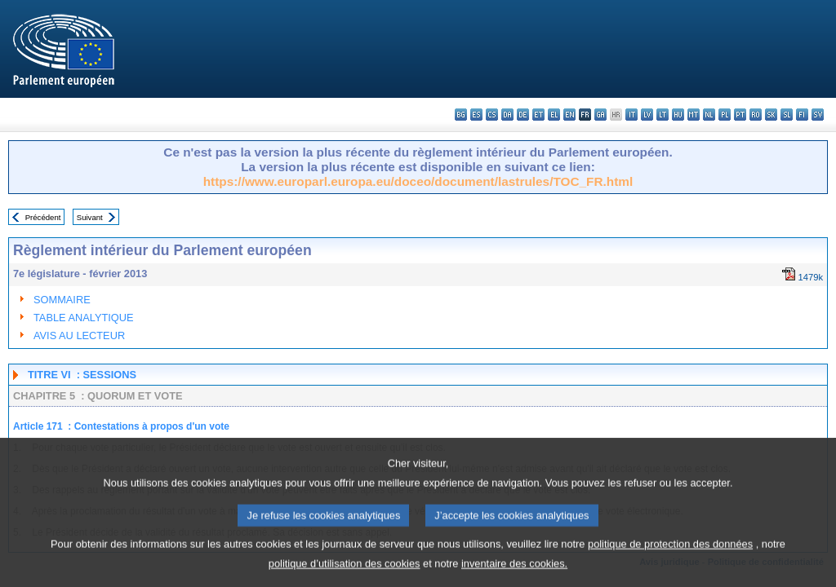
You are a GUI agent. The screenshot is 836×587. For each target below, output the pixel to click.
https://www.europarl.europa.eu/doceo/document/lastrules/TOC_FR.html (418, 181)
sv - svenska (818, 114)
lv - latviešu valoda (647, 114)
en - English (569, 114)
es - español (476, 114)
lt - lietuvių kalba (662, 114)
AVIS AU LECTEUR (79, 335)
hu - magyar (678, 114)
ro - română (755, 114)
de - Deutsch (523, 114)
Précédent (43, 217)
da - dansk (507, 114)
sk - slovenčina (771, 114)
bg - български (461, 114)
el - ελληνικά (554, 114)
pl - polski (724, 114)
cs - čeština (492, 114)
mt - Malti (693, 114)
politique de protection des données (670, 560)
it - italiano (631, 114)
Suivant (90, 217)
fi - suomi (802, 114)
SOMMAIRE (62, 300)
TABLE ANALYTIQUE (83, 317)
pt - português (740, 114)
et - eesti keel (538, 114)
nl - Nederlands (709, 114)
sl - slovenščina (786, 114)
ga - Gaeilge (600, 114)
